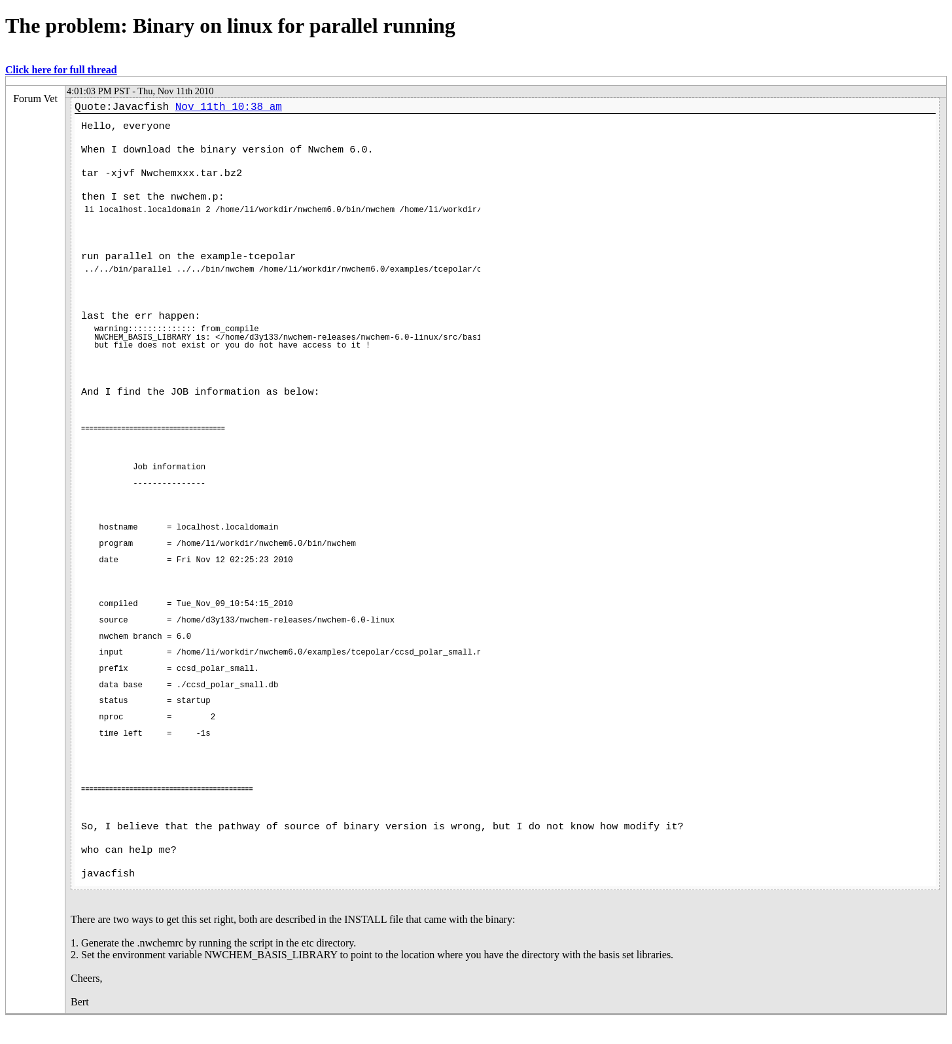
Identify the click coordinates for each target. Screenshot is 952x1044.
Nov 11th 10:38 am (228, 107)
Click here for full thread (61, 69)
